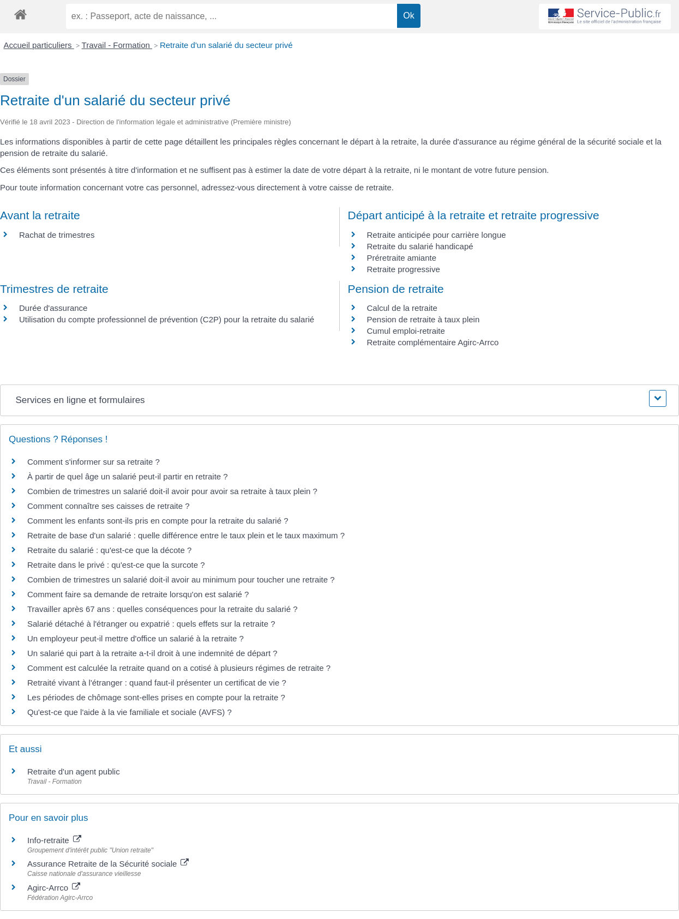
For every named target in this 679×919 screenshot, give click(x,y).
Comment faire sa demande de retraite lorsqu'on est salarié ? (138, 594)
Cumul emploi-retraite (406, 330)
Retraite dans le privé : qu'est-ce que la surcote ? (116, 564)
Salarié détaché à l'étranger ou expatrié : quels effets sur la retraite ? (151, 623)
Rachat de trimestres (56, 234)
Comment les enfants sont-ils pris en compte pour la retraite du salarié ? (158, 520)
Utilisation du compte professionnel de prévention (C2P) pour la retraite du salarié (166, 319)
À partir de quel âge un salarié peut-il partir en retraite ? (127, 476)
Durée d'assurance (53, 308)
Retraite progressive (403, 269)
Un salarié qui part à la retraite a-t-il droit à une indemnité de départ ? (152, 653)
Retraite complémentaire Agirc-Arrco (433, 342)
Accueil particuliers (39, 45)
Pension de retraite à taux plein (423, 319)
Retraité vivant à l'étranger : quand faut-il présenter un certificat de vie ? (156, 682)
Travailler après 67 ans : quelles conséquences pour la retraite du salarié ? (162, 609)
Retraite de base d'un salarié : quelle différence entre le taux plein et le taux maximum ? (186, 535)
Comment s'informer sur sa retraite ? (93, 461)
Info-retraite (54, 840)
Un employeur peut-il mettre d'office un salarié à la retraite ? (135, 638)
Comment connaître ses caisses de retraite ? (108, 505)
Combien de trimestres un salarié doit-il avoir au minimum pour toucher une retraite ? (181, 579)
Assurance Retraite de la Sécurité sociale (108, 863)
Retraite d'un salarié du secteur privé (226, 45)
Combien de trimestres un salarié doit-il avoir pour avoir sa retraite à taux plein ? (172, 491)
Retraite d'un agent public (73, 771)
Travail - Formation (117, 45)
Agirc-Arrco (53, 887)
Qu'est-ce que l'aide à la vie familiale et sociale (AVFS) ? (129, 712)
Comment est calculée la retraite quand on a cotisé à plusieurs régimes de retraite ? (179, 667)
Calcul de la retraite (402, 308)
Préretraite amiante (402, 257)
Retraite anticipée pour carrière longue (436, 234)
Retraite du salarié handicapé (420, 246)
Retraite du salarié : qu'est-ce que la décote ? (109, 550)
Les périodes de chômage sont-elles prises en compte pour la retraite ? (156, 697)
